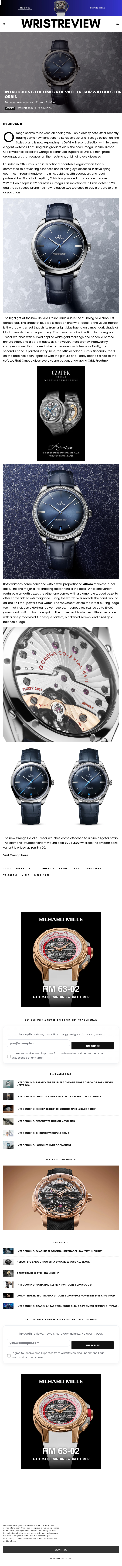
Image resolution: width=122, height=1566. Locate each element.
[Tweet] (36, 868)
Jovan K (15, 124)
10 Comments (45, 108)
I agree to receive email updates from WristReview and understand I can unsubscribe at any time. (55, 1056)
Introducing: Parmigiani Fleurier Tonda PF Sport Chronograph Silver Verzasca (65, 1084)
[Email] (78, 868)
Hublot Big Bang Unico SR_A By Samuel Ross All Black (53, 1261)
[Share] (23, 868)
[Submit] (64, 868)
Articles (10, 108)
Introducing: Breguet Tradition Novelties (46, 1122)
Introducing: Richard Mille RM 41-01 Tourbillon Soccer (54, 1286)
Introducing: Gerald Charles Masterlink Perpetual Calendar (59, 1096)
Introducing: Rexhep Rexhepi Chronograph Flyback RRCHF (56, 1109)
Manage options (61, 1558)
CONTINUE (61, 1549)
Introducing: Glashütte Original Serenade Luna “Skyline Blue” (59, 1251)
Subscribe (92, 1046)
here (24, 855)
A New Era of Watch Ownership (38, 1273)
